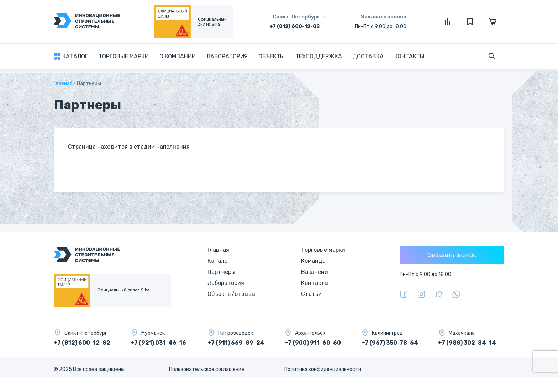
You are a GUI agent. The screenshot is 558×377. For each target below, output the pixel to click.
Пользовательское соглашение (206, 369)
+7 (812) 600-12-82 (294, 26)
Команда (313, 260)
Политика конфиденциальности (322, 369)
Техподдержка (318, 56)
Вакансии (314, 272)
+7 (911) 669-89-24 (235, 342)
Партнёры (221, 272)
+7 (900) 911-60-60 (312, 342)
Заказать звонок (383, 17)
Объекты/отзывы (231, 294)
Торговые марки (124, 56)
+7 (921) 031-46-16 (158, 342)
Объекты (271, 56)
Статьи (311, 294)
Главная (63, 83)
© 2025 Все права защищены (89, 369)
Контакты (409, 56)
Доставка (368, 56)
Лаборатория (227, 56)
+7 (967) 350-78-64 (389, 342)
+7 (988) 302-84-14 (467, 342)
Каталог (75, 56)
